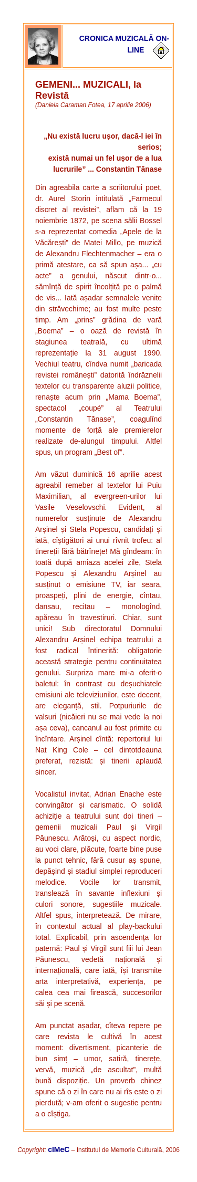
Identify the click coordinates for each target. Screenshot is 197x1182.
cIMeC (58, 1149)
